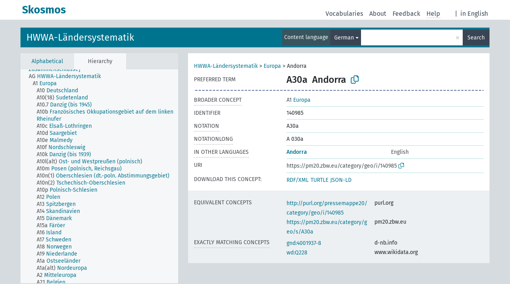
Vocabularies (344, 13)
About (377, 13)
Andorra (297, 152)
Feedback (406, 13)
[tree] (99, 176)
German (344, 37)
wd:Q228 (297, 252)
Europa (272, 66)
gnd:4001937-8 (304, 243)
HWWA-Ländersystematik (80, 37)
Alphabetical (47, 61)
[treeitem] (68, 76)
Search (476, 37)
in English (474, 13)
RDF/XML (298, 180)
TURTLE (319, 180)
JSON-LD (341, 180)
